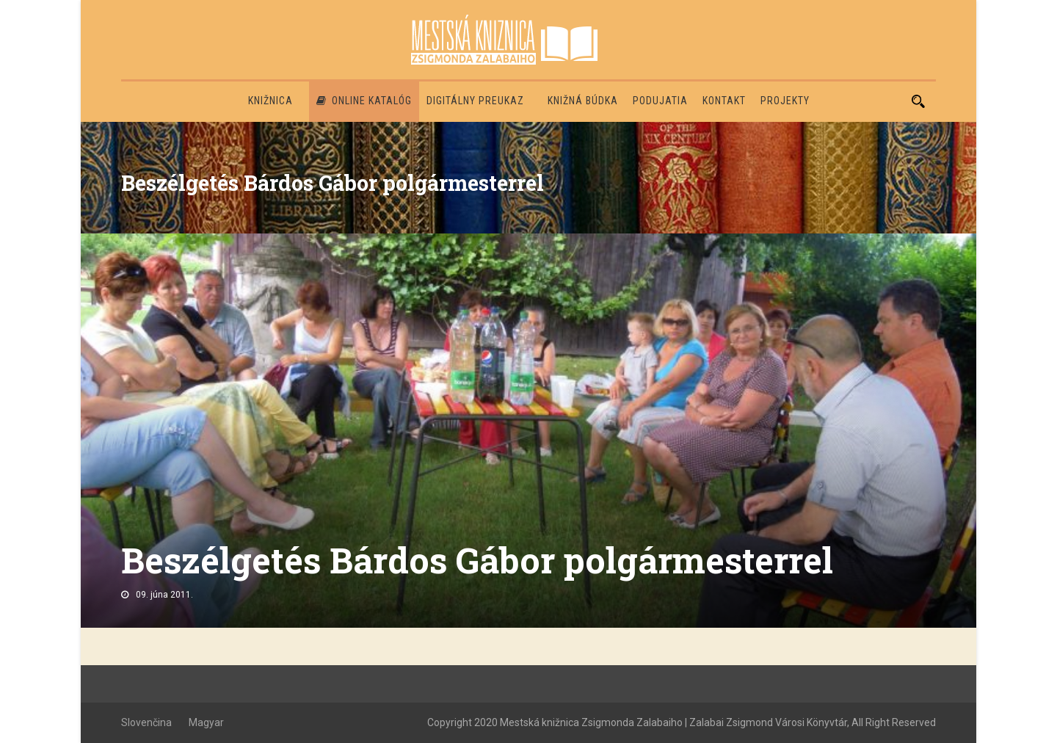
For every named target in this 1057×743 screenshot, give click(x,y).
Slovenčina (146, 722)
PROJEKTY (785, 100)
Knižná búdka (583, 100)
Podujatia (660, 100)
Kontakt (724, 100)
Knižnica (270, 100)
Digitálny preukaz (475, 100)
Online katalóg (364, 100)
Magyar (206, 722)
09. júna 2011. (164, 595)
